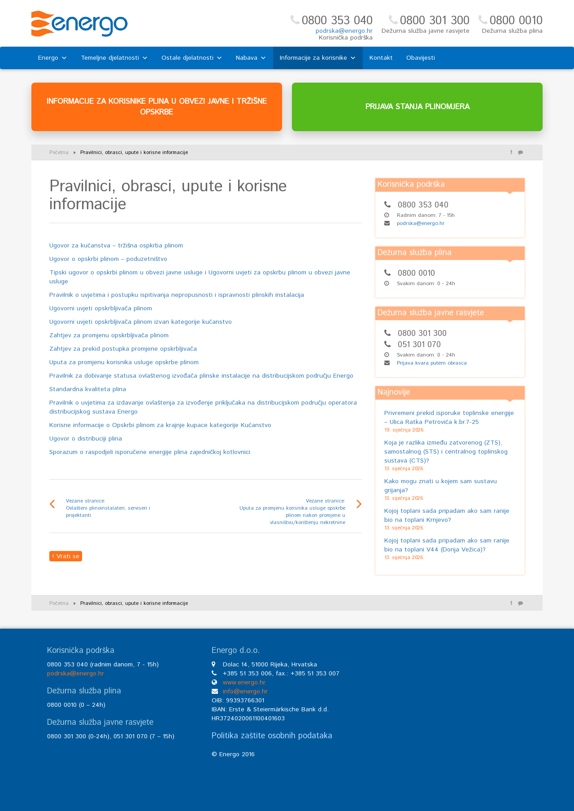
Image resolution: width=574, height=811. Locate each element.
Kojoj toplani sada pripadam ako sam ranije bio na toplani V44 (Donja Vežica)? (446, 545)
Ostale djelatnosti (191, 58)
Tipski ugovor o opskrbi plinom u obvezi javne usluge (126, 272)
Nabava (251, 58)
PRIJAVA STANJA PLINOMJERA (417, 106)
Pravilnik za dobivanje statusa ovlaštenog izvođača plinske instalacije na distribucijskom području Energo (201, 375)
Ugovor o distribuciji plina (85, 438)
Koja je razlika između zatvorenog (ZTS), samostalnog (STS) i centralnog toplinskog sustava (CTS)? (446, 451)
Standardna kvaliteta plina (87, 389)
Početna (59, 152)
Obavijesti (420, 57)
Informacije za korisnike (318, 58)
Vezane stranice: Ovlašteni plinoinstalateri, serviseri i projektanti (108, 508)
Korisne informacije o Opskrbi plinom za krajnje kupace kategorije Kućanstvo (160, 425)
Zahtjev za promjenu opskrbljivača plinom (109, 335)
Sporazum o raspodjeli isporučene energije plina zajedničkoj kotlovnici (149, 452)
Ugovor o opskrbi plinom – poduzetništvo (108, 259)
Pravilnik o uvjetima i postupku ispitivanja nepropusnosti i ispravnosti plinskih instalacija (176, 295)
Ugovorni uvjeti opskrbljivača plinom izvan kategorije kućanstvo (140, 321)
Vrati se (65, 556)
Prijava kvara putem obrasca (432, 363)
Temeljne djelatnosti (114, 58)
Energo (52, 58)
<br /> (451, 714)
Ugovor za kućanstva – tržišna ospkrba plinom (116, 245)
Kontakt (381, 57)
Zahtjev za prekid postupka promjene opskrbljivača (123, 348)
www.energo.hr (244, 682)
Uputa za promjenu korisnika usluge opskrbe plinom (124, 362)
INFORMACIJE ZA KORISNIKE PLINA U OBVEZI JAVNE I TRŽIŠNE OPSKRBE (157, 107)
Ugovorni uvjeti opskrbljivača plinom (100, 308)
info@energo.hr (245, 691)
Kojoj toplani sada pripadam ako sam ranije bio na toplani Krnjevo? (446, 516)
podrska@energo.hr (344, 30)
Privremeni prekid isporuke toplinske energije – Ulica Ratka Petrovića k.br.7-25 (449, 418)
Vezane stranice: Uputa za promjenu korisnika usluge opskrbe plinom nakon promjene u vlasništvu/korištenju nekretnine (292, 512)
